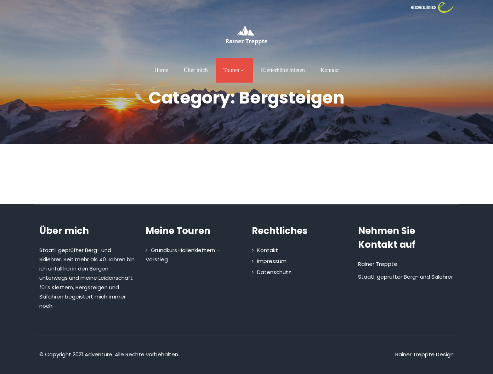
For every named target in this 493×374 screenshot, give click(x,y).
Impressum (272, 261)
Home (161, 70)
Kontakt (330, 70)
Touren (234, 70)
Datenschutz (274, 272)
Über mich (196, 70)
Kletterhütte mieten (283, 70)
